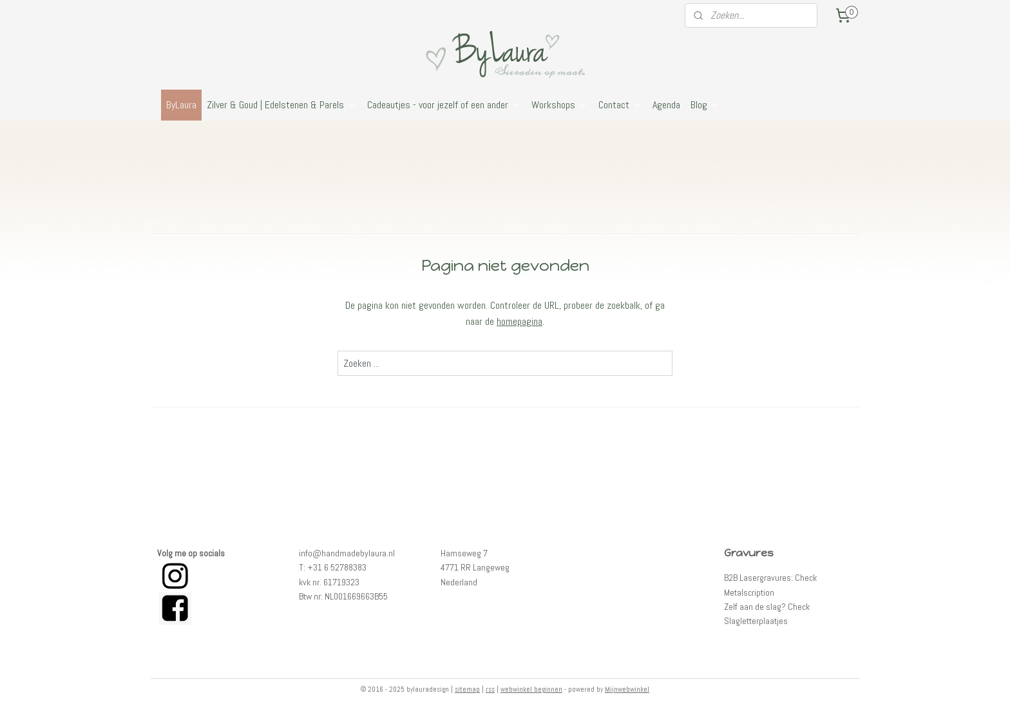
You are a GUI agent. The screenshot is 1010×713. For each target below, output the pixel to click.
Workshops (559, 105)
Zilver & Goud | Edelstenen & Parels (282, 105)
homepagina (519, 321)
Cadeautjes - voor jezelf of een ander (444, 105)
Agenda (666, 105)
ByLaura (181, 105)
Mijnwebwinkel (627, 689)
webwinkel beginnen (531, 689)
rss (490, 689)
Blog (705, 105)
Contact (620, 105)
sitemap (467, 689)
